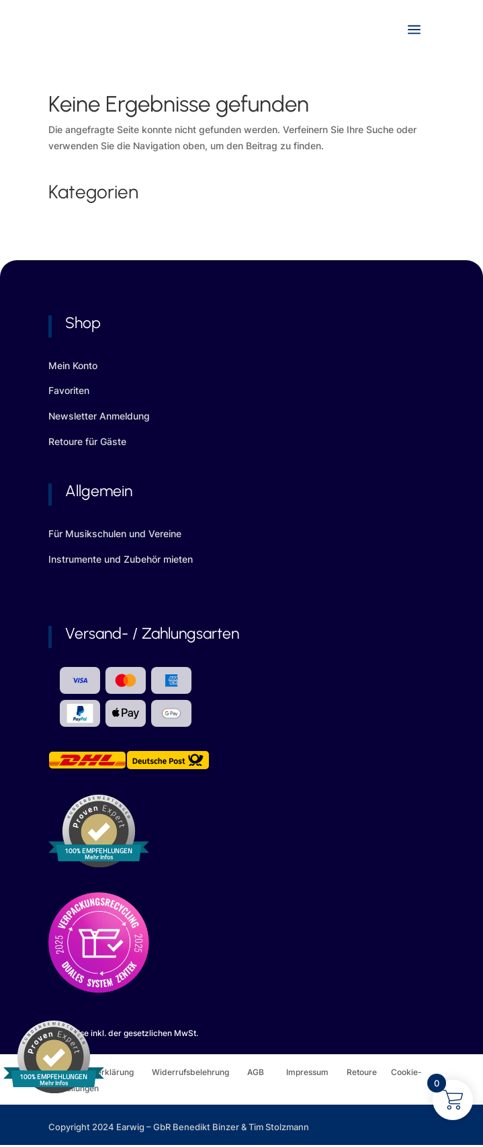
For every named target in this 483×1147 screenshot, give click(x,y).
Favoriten (68, 390)
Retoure (369, 1072)
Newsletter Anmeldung (99, 416)
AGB (266, 1072)
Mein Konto (72, 365)
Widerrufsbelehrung (199, 1072)
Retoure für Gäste (87, 441)
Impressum (307, 1072)
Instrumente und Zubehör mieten (120, 559)
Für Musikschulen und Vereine (114, 533)
